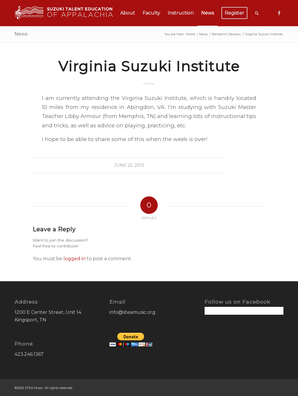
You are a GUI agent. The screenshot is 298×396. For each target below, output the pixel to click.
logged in (74, 258)
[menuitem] (127, 13)
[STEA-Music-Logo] (64, 13)
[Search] (256, 13)
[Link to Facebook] (279, 12)
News (21, 34)
